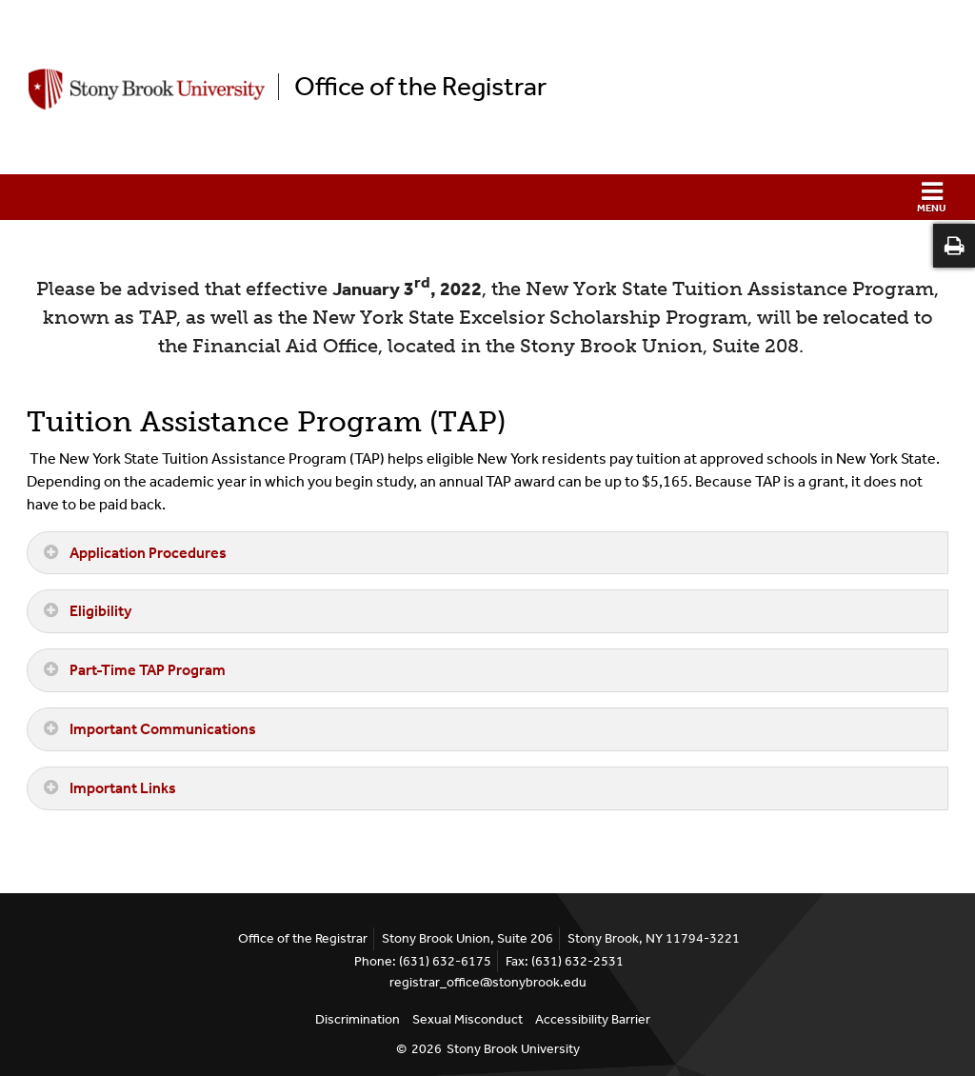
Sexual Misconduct (467, 1019)
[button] (487, 197)
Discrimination (357, 1019)
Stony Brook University (513, 1049)
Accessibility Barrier (592, 1019)
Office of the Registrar (420, 86)
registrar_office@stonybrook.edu (488, 982)
